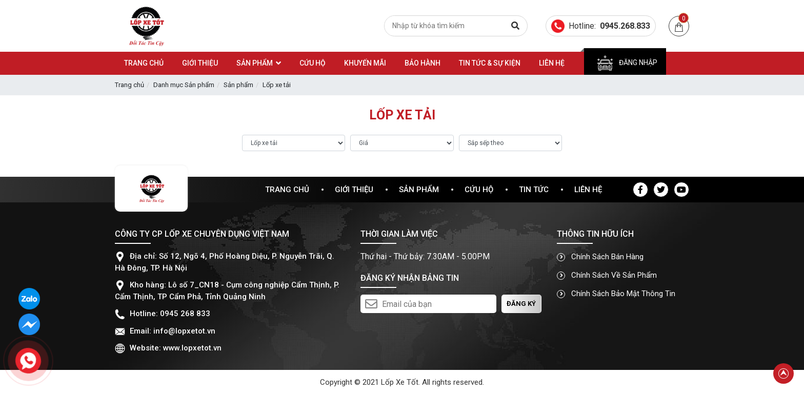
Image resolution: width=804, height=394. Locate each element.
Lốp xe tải (277, 85)
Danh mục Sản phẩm (183, 85)
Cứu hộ (479, 189)
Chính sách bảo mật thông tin (616, 293)
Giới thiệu (354, 189)
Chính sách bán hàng (600, 256)
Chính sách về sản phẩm (607, 275)
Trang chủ (129, 85)
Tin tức (534, 189)
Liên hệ (588, 189)
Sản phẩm (238, 85)
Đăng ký (521, 303)
